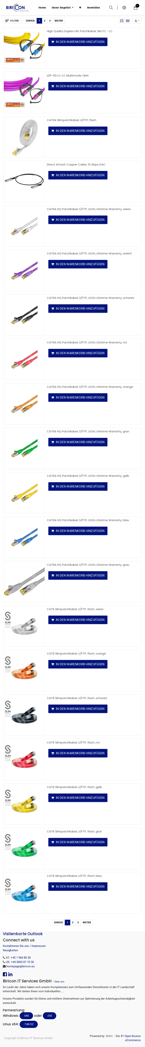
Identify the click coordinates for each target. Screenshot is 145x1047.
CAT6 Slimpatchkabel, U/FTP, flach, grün (74, 831)
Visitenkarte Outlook (23, 934)
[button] (80, 7)
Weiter (59, 20)
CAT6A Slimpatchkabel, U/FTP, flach (71, 120)
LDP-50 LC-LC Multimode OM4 (68, 75)
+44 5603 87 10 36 (22, 962)
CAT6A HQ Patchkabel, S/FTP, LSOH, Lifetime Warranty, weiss (89, 209)
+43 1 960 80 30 (21, 957)
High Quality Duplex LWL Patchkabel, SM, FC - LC (80, 31)
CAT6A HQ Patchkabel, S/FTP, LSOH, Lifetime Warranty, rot (87, 342)
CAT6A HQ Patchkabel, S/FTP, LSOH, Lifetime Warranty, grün (88, 431)
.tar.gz (29, 1024)
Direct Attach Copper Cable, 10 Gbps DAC (76, 164)
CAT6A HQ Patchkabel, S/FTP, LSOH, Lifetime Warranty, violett (89, 253)
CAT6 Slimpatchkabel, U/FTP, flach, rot (73, 742)
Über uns (59, 981)
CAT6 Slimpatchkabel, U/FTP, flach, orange (76, 653)
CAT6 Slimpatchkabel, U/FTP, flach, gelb (74, 787)
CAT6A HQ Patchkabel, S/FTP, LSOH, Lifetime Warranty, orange (90, 387)
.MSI (26, 1016)
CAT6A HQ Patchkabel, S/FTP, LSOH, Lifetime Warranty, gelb (88, 476)
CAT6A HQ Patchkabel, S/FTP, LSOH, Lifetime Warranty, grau (88, 565)
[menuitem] (42, 7)
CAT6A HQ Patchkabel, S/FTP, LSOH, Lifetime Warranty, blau (88, 520)
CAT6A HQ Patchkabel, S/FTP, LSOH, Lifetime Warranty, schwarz (90, 298)
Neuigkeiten (10, 950)
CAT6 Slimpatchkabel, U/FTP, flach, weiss (75, 609)
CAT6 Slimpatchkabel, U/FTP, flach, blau (74, 876)
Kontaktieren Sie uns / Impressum (24, 946)
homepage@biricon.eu (20, 966)
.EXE (49, 1016)
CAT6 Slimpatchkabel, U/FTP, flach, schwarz (77, 698)
